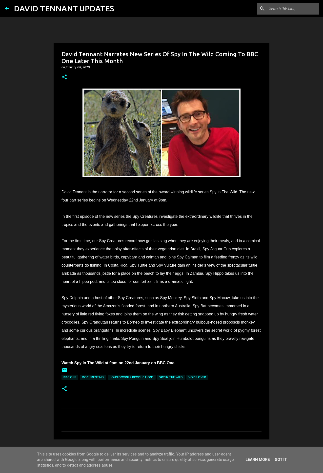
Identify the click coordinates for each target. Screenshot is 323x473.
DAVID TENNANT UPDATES (64, 8)
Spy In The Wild (171, 377)
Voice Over (197, 377)
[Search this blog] (293, 9)
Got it (281, 459)
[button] (64, 77)
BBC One (69, 377)
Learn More (257, 459)
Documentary (93, 377)
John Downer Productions (132, 377)
